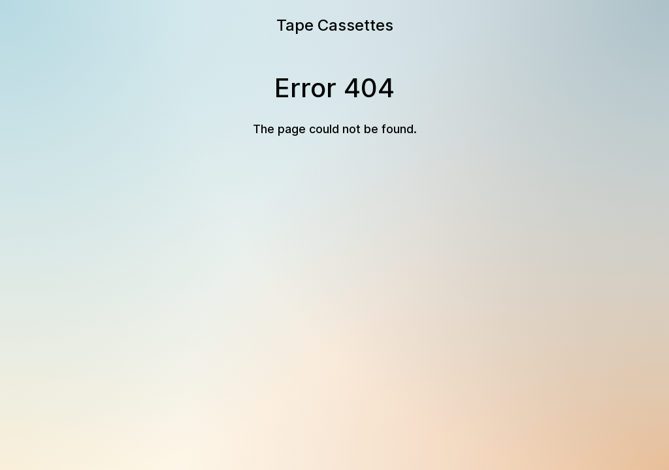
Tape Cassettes (334, 25)
